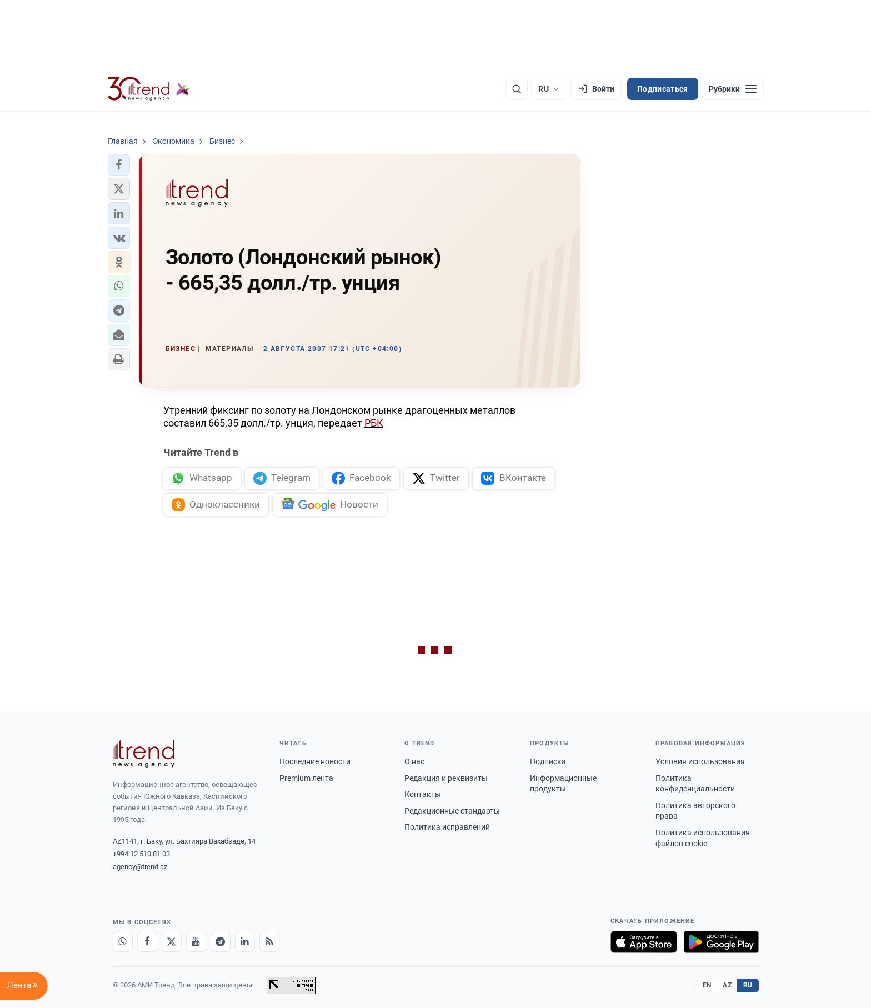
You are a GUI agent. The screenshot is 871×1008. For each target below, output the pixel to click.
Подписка (548, 762)
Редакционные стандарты (452, 811)
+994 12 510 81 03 (141, 854)
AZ (727, 986)
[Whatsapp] (123, 942)
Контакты (422, 794)
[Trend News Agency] (144, 754)
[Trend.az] (149, 89)
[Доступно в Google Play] (721, 942)
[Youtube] (196, 942)
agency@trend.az (140, 867)
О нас (414, 762)
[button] (118, 164)
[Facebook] (147, 942)
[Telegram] (221, 942)
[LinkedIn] (245, 942)
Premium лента (306, 778)
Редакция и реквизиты (446, 778)
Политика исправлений (447, 827)
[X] (172, 942)
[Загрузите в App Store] (643, 942)
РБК (373, 423)
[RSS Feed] (269, 942)
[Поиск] (516, 89)
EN (707, 986)
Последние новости (315, 762)
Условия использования (700, 762)
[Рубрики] (733, 89)
